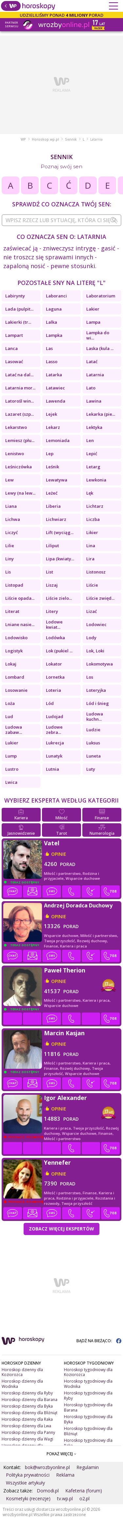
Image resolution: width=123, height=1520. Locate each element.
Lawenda (55, 401)
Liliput (52, 546)
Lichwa (12, 519)
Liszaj (52, 585)
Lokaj (10, 664)
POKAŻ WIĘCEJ (61, 1454)
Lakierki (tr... (18, 322)
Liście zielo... (59, 598)
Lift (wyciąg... (59, 532)
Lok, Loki (95, 651)
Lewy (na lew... (20, 493)
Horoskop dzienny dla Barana (29, 1399)
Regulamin (87, 1467)
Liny (9, 559)
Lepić (91, 453)
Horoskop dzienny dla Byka (27, 1406)
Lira (90, 559)
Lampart (14, 335)
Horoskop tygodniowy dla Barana (88, 1407)
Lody (91, 638)
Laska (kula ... (99, 348)
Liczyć (11, 532)
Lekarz (53, 427)
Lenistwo (14, 453)
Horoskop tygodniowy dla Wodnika (88, 1383)
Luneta (93, 756)
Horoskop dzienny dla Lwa (26, 1426)
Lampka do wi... (97, 335)
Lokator (54, 664)
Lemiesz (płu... (19, 440)
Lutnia (52, 769)
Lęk (89, 493)
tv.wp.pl (65, 1498)
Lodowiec (96, 624)
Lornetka (55, 677)
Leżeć (51, 493)
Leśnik (52, 467)
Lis (8, 572)
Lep (49, 453)
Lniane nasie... (19, 624)
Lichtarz (94, 506)
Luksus (93, 743)
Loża (10, 703)
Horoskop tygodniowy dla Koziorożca (88, 1372)
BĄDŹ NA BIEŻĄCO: (98, 1341)
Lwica (11, 782)
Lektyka (94, 427)
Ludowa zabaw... (13, 729)
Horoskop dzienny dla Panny (28, 1432)
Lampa (93, 322)
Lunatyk (54, 756)
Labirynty (15, 296)
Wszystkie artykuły (25, 1483)
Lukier (11, 743)
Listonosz (96, 572)
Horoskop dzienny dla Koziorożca (22, 1372)
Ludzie (93, 730)
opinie (58, 854)
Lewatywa (56, 480)
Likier (92, 532)
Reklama (65, 1475)
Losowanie (16, 690)
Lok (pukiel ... (59, 651)
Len (90, 440)
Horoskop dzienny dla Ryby (27, 1393)
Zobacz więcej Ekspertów (61, 1229)
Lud (9, 716)
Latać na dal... (19, 375)
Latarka (54, 375)
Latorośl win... (19, 401)
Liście (92, 585)
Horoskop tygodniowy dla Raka (88, 1443)
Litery (52, 611)
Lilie (9, 546)
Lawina (93, 401)
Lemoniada (58, 440)
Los (89, 677)
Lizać (91, 611)
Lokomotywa (99, 664)
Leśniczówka (18, 467)
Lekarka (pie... (100, 414)
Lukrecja (55, 743)
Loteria (53, 690)
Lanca (11, 348)
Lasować (14, 361)
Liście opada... (19, 598)
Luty (90, 769)
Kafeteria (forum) (83, 1490)
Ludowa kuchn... (94, 716)
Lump (11, 756)
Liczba (93, 519)
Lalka (51, 322)
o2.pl (84, 1498)
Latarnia (95, 375)
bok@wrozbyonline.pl (47, 1467)
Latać (91, 361)
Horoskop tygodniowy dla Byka (88, 1419)
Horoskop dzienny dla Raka (27, 1419)
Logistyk (14, 651)
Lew (9, 480)
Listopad (14, 585)
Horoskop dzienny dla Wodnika (22, 1383)
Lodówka (55, 638)
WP (23, 139)
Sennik (71, 139)
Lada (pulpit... (19, 309)
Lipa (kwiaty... (60, 559)
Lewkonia (96, 480)
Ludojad (54, 716)
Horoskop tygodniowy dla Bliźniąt (88, 1431)
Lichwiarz (56, 519)
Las (49, 348)
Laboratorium (100, 296)
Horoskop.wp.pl (45, 139)
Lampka (54, 335)
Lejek (51, 414)
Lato (90, 388)
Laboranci (56, 296)
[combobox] (61, 220)
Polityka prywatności (28, 1475)
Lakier (92, 309)
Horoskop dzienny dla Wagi (27, 1439)
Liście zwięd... (100, 598)
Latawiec (55, 388)
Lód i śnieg (97, 703)
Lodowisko (16, 638)
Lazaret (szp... (19, 414)
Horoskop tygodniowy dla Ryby (88, 1395)
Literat (12, 611)
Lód (50, 703)
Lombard (14, 677)
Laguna (54, 309)
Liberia (53, 506)
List (49, 572)
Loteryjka (96, 690)
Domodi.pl (48, 1490)
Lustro (11, 769)
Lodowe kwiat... (54, 624)
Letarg (93, 467)
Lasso (51, 361)
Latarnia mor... (20, 388)
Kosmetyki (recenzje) (28, 1498)
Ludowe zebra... (54, 729)
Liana (11, 506)
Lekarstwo (16, 427)
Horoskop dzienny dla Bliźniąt (29, 1412)
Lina (90, 546)
